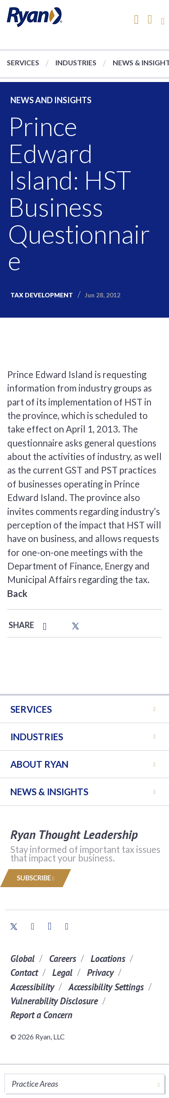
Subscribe (36, 878)
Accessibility (32, 987)
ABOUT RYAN (39, 764)
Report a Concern (41, 1015)
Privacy (100, 972)
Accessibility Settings (106, 987)
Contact (24, 972)
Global (22, 958)
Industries (75, 62)
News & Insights (49, 791)
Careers (62, 958)
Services (23, 62)
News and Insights (50, 100)
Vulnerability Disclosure (54, 1001)
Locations (108, 958)
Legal (62, 972)
